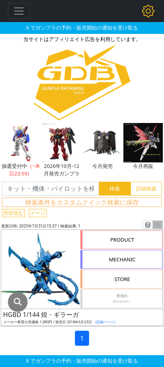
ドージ (37, 212)
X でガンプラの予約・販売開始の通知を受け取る (82, 27)
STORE (122, 279)
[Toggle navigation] (19, 11)
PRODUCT (122, 239)
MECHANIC (122, 259)
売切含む (13, 212)
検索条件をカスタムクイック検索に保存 (82, 202)
